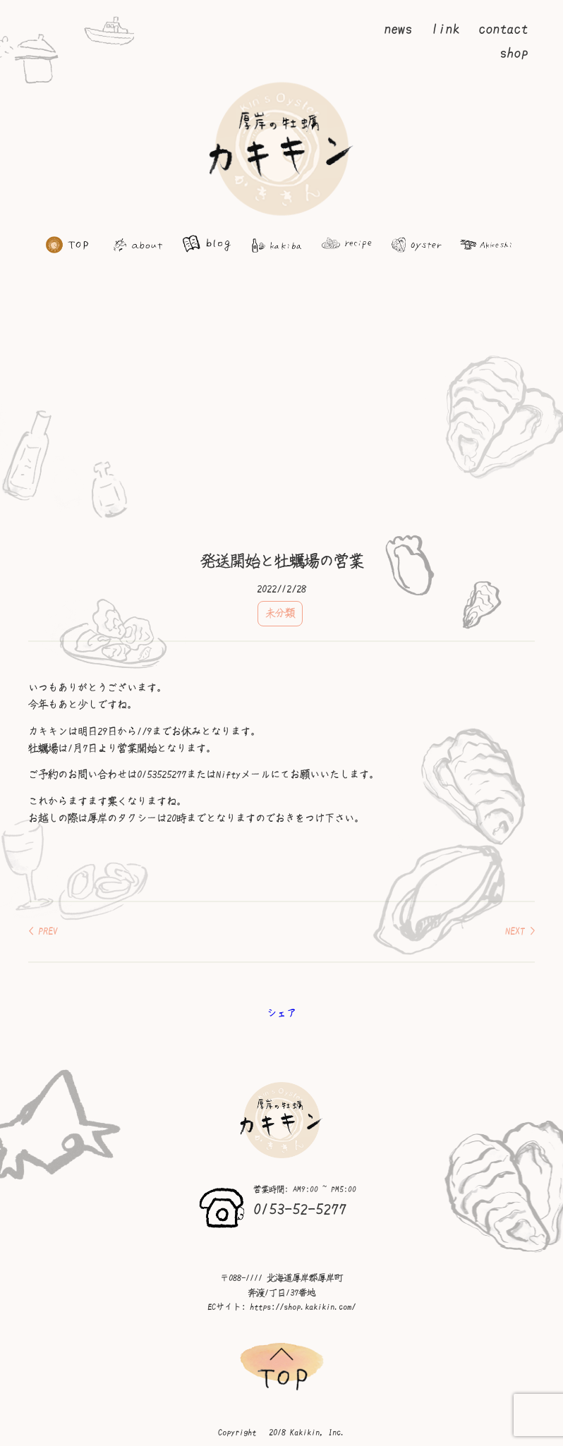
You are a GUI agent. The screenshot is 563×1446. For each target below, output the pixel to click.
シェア (281, 1013)
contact (503, 29)
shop (514, 53)
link (445, 29)
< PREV (43, 931)
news (398, 29)
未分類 (280, 613)
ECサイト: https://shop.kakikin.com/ (281, 1307)
